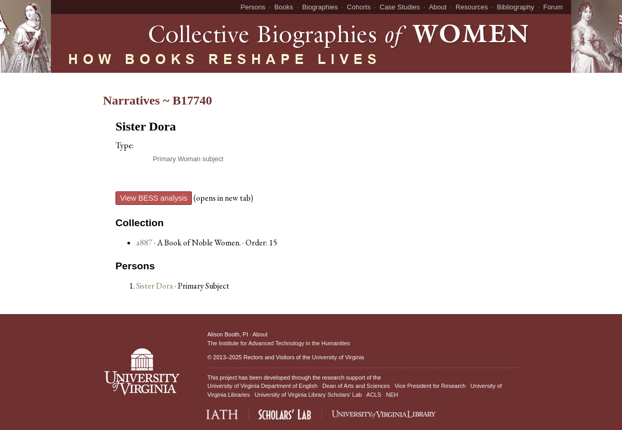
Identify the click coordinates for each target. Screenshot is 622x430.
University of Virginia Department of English (263, 386)
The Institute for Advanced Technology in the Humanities (279, 343)
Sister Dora (155, 285)
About (438, 7)
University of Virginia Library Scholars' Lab (308, 395)
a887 (144, 242)
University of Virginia (338, 357)
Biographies (320, 7)
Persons (253, 7)
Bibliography (516, 7)
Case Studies (400, 7)
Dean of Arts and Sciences (356, 386)
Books (284, 7)
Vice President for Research (430, 386)
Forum (553, 7)
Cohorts (359, 7)
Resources (472, 7)
